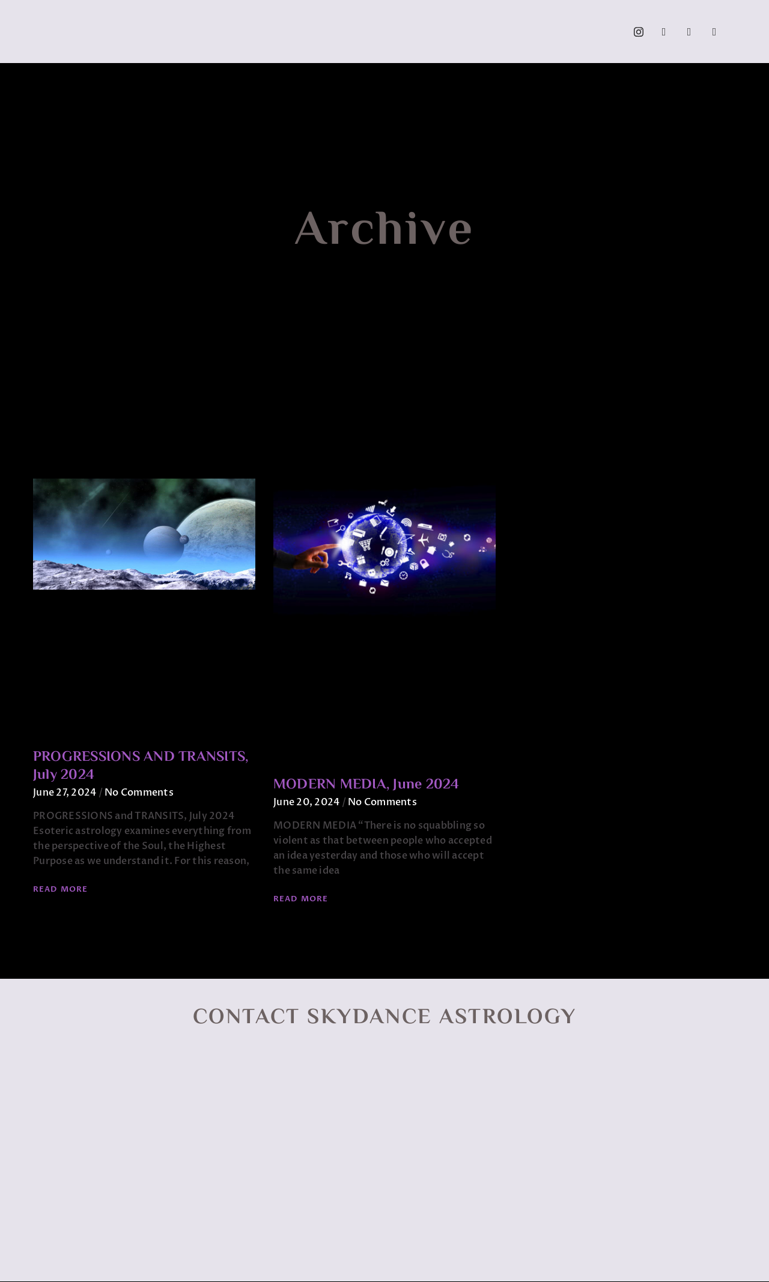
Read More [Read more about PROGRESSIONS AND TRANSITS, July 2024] (60, 889)
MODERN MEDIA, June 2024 (366, 785)
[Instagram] (639, 32)
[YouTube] (689, 32)
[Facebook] (664, 32)
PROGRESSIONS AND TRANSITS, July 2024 (140, 766)
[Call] (714, 32)
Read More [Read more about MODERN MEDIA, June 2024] (300, 898)
